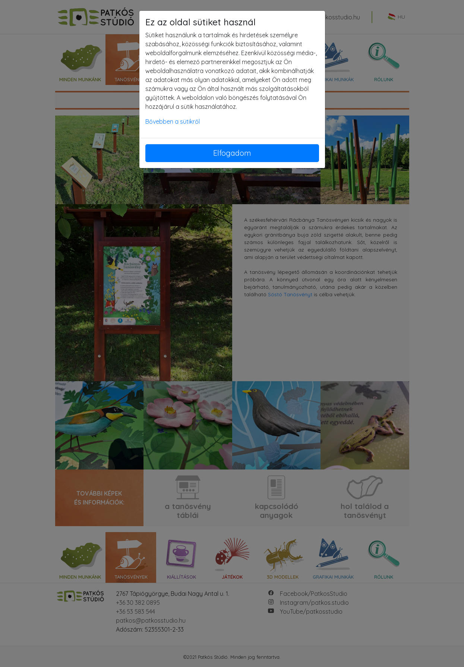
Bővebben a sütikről (172, 121)
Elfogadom (232, 153)
